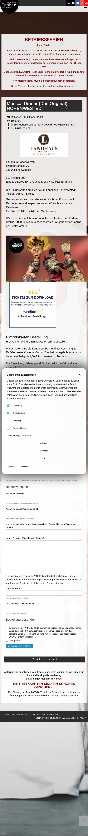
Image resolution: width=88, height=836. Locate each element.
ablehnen (44, 447)
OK (44, 462)
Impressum (24, 471)
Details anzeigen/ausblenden (19, 440)
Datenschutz (12, 471)
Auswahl (44, 455)
